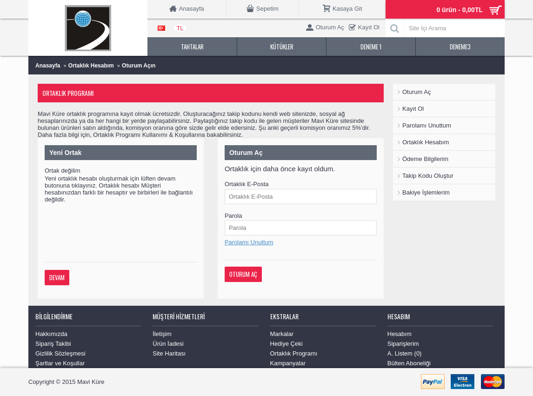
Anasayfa (47, 65)
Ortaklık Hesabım (91, 65)
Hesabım (399, 333)
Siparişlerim (403, 343)
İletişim (162, 333)
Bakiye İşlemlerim (426, 192)
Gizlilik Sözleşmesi (60, 353)
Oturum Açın (138, 65)
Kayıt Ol (413, 108)
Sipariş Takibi (53, 343)
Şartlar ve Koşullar (60, 363)
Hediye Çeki (286, 343)
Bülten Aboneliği (409, 363)
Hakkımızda (51, 333)
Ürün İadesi (168, 343)
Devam (57, 277)
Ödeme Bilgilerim (425, 158)
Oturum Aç (416, 91)
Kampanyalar (288, 363)
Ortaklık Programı (294, 353)
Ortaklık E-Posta (247, 184)
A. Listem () (404, 353)
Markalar (282, 333)
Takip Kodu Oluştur (427, 175)
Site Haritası (169, 353)
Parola (233, 215)
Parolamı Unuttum (426, 125)
